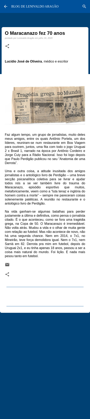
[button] (7, 46)
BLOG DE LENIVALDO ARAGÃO (35, 6)
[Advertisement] (45, 364)
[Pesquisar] (84, 6)
